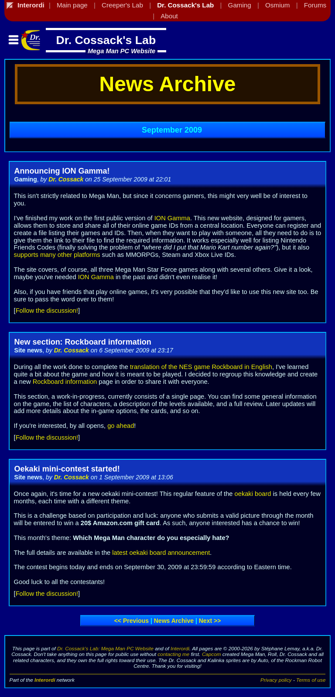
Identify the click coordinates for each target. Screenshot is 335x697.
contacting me (173, 654)
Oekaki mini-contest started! (67, 469)
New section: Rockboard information (82, 342)
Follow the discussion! (47, 310)
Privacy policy (276, 680)
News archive (174, 620)
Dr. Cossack (65, 179)
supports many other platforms (57, 254)
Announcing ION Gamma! (62, 171)
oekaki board (253, 493)
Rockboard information (65, 381)
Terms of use (310, 680)
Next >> (210, 620)
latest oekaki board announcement (161, 552)
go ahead (120, 425)
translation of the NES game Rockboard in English (201, 366)
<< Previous (131, 620)
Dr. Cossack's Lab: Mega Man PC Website (105, 648)
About (169, 16)
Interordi (180, 648)
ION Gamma (172, 218)
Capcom (211, 654)
